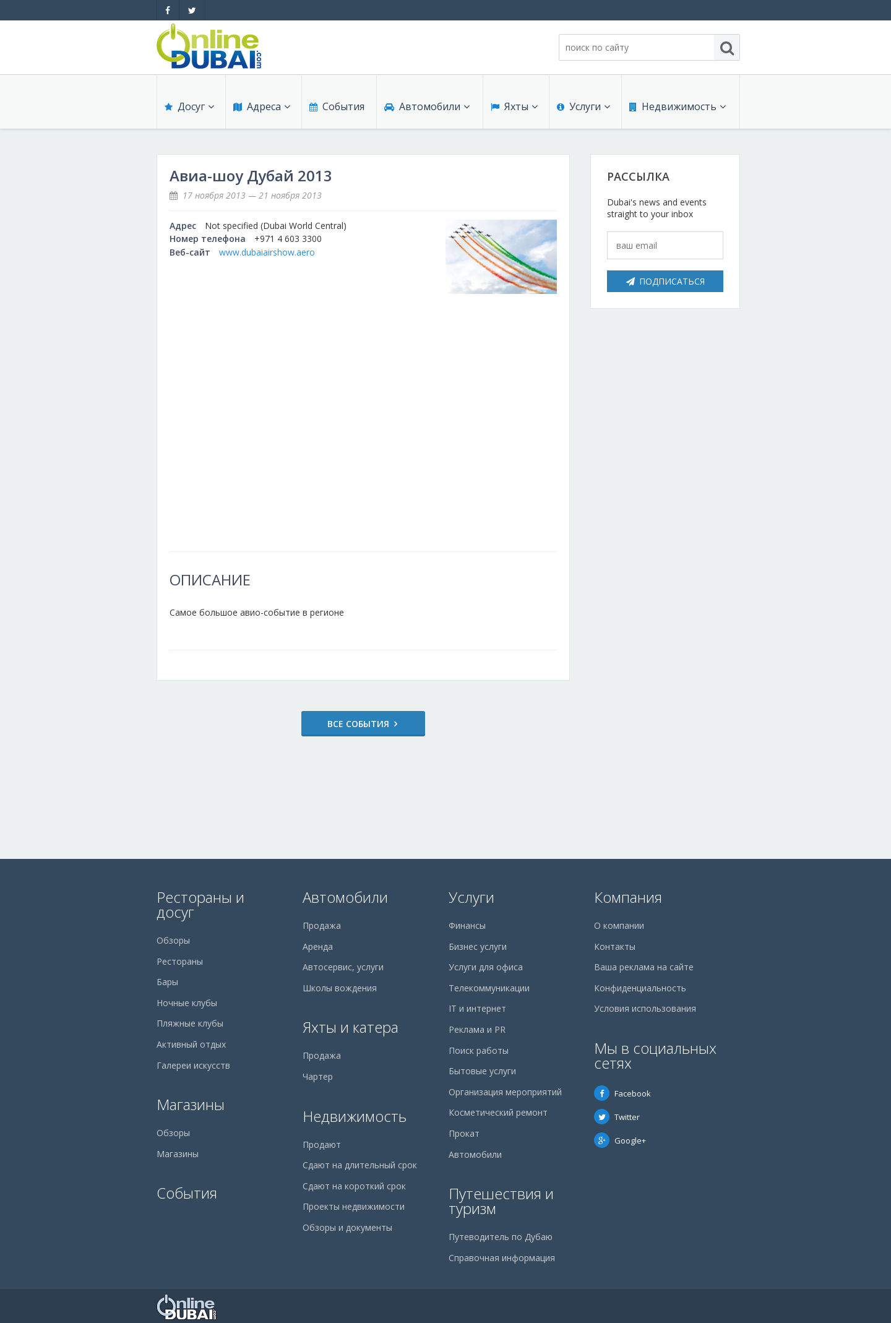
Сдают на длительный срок (360, 1165)
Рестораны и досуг (200, 904)
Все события (358, 724)
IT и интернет (477, 1008)
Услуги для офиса (486, 967)
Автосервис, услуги (343, 967)
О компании (619, 925)
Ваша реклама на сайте (644, 967)
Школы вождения (340, 988)
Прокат (464, 1133)
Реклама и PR (477, 1029)
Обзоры (173, 940)
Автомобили (427, 106)
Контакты (614, 946)
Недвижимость (677, 106)
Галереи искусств (193, 1065)
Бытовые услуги (482, 1071)
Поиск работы (479, 1050)
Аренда (318, 946)
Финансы (467, 925)
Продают (322, 1144)
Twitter (617, 1117)
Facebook (622, 1093)
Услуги (583, 106)
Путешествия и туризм (501, 1200)
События (336, 106)
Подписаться (665, 281)
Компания (628, 897)
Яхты (514, 106)
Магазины (191, 1104)
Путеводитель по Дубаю (501, 1237)
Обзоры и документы (347, 1227)
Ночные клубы (187, 1003)
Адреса (261, 106)
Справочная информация (502, 1258)
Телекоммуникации (489, 988)
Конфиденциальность (640, 988)
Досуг (189, 106)
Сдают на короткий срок (354, 1186)
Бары (167, 982)
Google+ (620, 1140)
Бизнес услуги (478, 946)
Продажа (322, 925)
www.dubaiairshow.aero (267, 252)
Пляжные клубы (190, 1023)
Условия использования (645, 1008)
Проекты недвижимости (354, 1206)
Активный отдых (191, 1044)
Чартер (318, 1076)
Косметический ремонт (498, 1112)
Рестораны (180, 961)
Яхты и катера (350, 1027)
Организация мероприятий (505, 1092)
